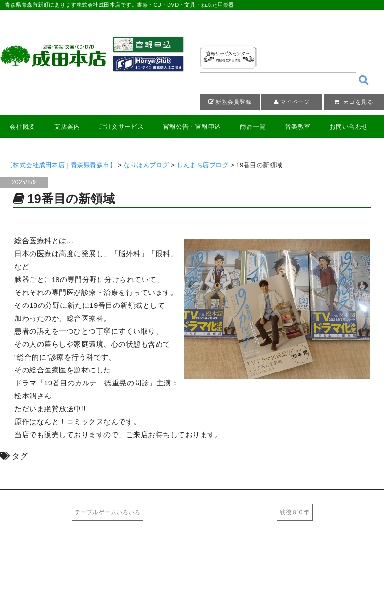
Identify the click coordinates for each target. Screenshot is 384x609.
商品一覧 (253, 126)
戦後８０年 (295, 512)
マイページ (295, 102)
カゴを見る (357, 102)
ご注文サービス (121, 126)
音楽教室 (298, 126)
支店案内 (67, 126)
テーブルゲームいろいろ (108, 512)
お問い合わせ (348, 126)
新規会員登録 (233, 102)
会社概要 (22, 126)
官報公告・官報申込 (192, 126)
